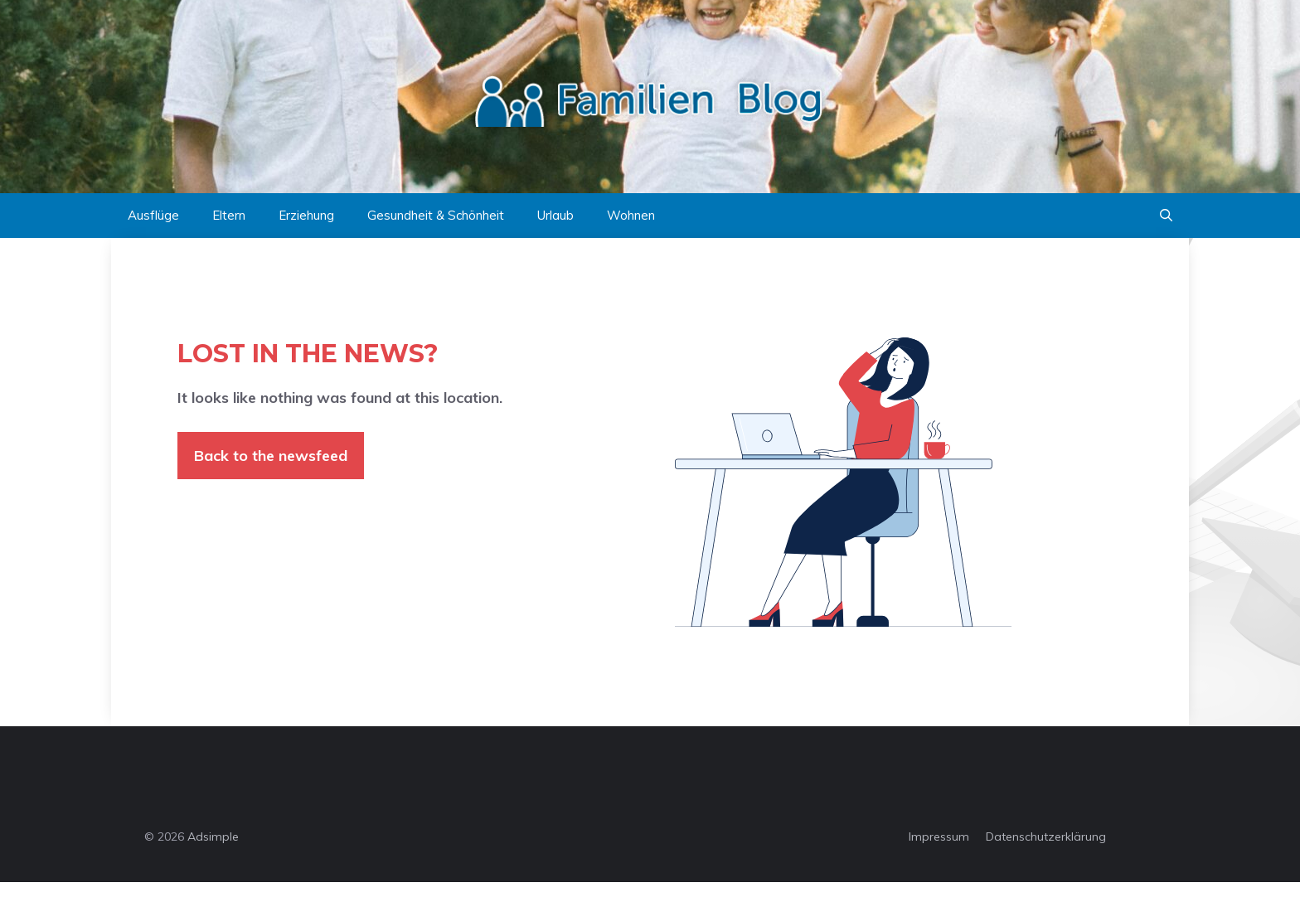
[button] (1166, 215)
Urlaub (555, 215)
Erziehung (306, 215)
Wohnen (631, 215)
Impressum (939, 836)
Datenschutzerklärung (1046, 836)
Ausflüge (153, 215)
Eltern (228, 215)
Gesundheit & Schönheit (435, 215)
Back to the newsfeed (270, 455)
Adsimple (213, 836)
